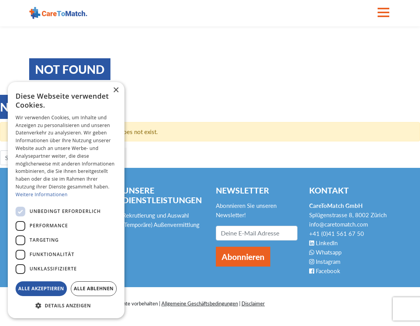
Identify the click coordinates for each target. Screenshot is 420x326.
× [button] (116, 90)
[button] (66, 305)
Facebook (324, 270)
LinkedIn (323, 242)
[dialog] (66, 200)
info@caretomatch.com (338, 224)
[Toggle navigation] (383, 13)
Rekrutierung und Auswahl (155, 215)
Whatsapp (325, 252)
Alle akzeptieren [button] (41, 288)
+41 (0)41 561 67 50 (336, 233)
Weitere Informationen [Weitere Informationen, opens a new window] (42, 194)
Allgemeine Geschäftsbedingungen (199, 303)
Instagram (324, 261)
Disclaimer (253, 303)
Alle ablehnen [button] (94, 288)
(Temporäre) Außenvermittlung (161, 224)
